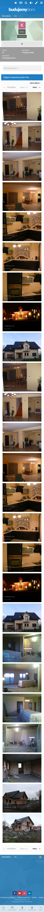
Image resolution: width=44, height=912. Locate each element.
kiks (9, 118)
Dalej (35, 87)
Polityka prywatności (23, 897)
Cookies (41, 897)
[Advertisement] (22, 875)
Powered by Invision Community (22, 902)
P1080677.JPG (9, 115)
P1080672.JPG (9, 206)
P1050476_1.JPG (10, 837)
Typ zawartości (11, 68)
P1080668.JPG (9, 296)
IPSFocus (12, 897)
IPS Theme (3, 897)
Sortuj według (35, 83)
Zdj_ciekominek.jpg (10, 747)
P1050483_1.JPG (10, 777)
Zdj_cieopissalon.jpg (11, 687)
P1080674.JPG (9, 175)
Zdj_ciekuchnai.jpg (10, 717)
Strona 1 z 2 (24, 87)
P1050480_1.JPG (10, 807)
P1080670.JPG (9, 266)
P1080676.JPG (9, 145)
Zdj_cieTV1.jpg (9, 657)
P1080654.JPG (9, 356)
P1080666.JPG (9, 326)
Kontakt (34, 897)
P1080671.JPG (9, 236)
